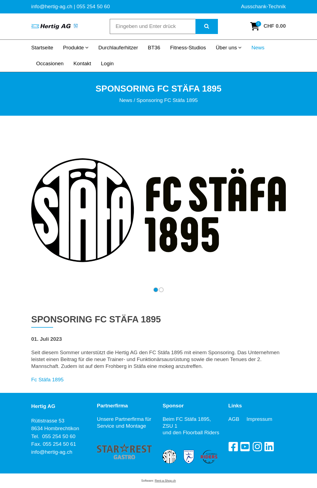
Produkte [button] (75, 47)
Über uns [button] (228, 47)
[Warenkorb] (268, 26)
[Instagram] (257, 446)
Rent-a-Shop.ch (165, 480)
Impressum (259, 419)
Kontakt (82, 63)
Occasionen (50, 63)
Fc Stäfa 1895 (47, 379)
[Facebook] (233, 446)
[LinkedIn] (269, 446)
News (257, 47)
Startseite (42, 47)
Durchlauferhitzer (118, 47)
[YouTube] (245, 446)
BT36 (154, 47)
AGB (237, 419)
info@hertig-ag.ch (51, 452)
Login (107, 63)
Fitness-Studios (188, 47)
